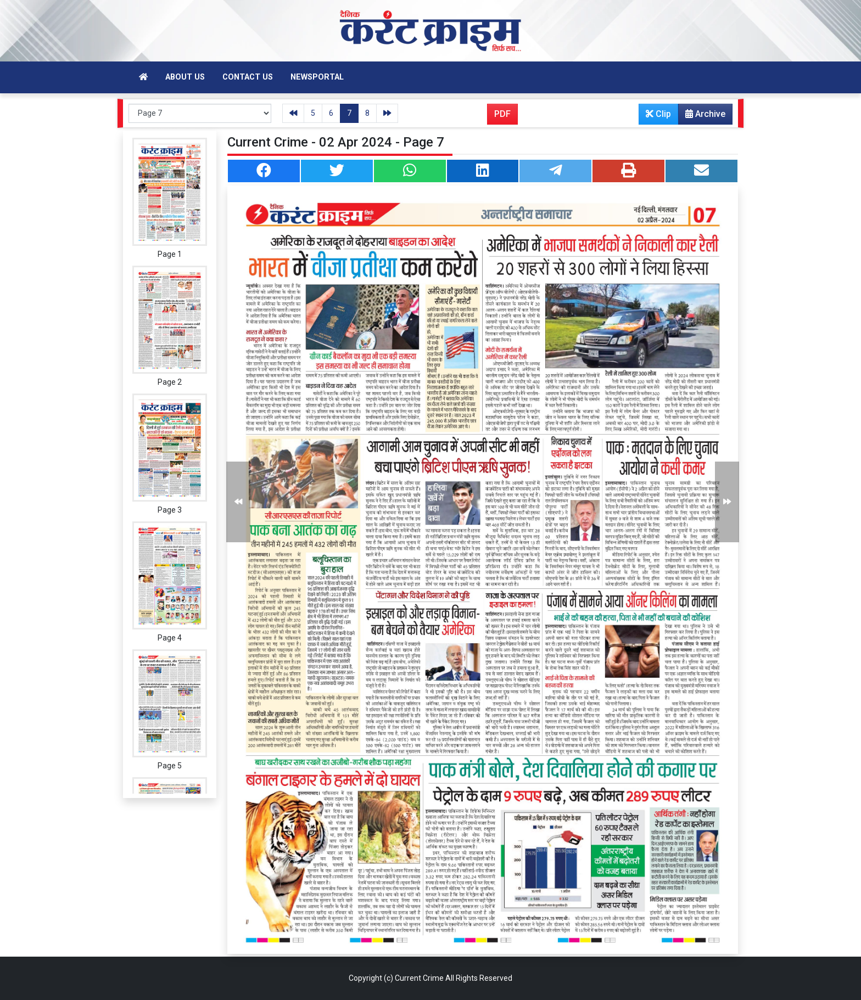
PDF (502, 114)
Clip (658, 114)
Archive (702, 116)
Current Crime (419, 978)
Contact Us (247, 77)
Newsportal (317, 77)
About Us (185, 77)
